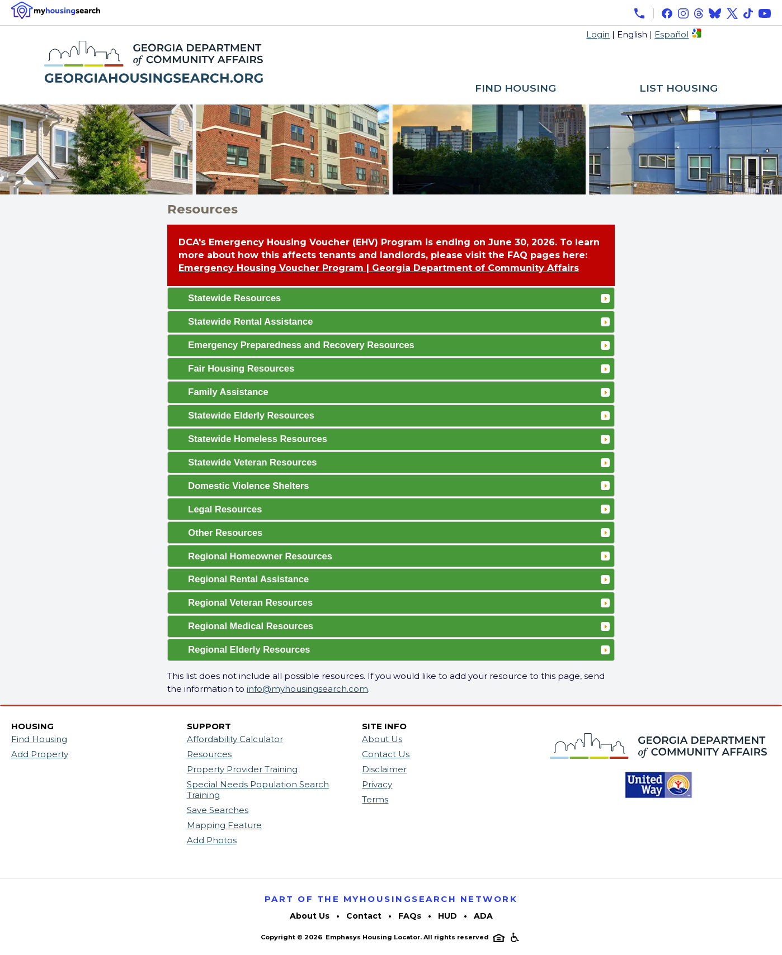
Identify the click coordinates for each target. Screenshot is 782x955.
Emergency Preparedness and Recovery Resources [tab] (398, 345)
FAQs (409, 916)
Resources (209, 754)
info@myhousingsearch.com (307, 688)
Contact (363, 916)
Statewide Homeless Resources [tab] (398, 439)
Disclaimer (384, 769)
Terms (375, 799)
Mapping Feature (224, 825)
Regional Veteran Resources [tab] (398, 602)
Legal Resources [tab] (398, 509)
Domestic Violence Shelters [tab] (398, 486)
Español (671, 34)
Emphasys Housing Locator (373, 937)
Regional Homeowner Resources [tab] (398, 556)
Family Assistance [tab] (398, 392)
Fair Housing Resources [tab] (398, 368)
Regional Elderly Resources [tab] (398, 649)
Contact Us (385, 754)
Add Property (39, 754)
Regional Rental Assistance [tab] (398, 579)
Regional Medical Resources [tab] (398, 626)
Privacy (377, 784)
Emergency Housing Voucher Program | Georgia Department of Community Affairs (378, 268)
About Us (382, 739)
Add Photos (212, 840)
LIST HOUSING (678, 88)
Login (598, 34)
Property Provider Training (242, 769)
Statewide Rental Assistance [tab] (398, 321)
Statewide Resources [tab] (398, 298)
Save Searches (217, 810)
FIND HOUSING (515, 88)
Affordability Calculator (235, 739)
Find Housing (39, 739)
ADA (483, 916)
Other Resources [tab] (398, 533)
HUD (447, 916)
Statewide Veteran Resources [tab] (398, 462)
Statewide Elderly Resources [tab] (398, 415)
